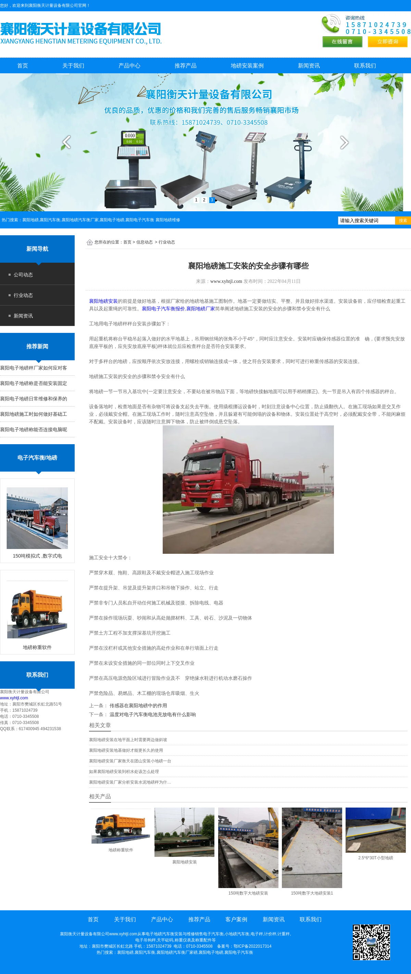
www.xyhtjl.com (14, 698)
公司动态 (23, 274)
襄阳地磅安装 (103, 301)
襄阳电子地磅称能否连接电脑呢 (33, 429)
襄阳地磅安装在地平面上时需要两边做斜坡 (128, 739)
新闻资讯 (309, 65)
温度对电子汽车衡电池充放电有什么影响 (152, 714)
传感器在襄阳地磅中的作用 (137, 705)
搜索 (403, 220)
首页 (22, 65)
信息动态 (144, 242)
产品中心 (129, 65)
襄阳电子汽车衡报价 (163, 308)
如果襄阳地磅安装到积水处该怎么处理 (124, 771)
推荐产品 (186, 65)
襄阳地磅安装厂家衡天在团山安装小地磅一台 (130, 761)
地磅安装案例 (247, 65)
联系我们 (365, 65)
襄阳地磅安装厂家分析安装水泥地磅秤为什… (130, 782)
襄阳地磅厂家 (200, 308)
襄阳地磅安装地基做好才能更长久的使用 (126, 750)
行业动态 (23, 295)
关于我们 (73, 65)
